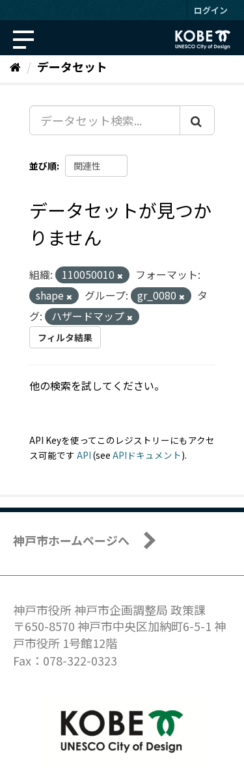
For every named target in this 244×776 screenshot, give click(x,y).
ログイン (211, 10)
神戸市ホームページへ (71, 540)
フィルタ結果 (65, 337)
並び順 (43, 165)
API (84, 454)
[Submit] (197, 120)
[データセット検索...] (104, 120)
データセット (72, 66)
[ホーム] (15, 66)
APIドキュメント (147, 454)
